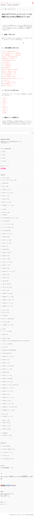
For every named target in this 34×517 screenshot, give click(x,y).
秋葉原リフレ (5, 107)
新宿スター (5, 186)
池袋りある (5, 280)
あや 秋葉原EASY (6, 67)
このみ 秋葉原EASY (7, 65)
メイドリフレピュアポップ (7, 224)
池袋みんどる (5, 268)
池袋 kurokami (5, 236)
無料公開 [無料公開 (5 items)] (28, 476)
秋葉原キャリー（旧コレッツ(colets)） (10, 384)
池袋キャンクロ (5, 258)
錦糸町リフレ (5, 110)
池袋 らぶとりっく (6, 239)
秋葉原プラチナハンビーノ (7, 397)
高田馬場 (5, 112)
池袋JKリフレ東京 (6, 252)
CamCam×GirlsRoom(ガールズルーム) (10, 217)
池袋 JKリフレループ (6, 233)
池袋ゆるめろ (5, 274)
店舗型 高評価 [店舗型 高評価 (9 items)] (15, 476)
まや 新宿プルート (7, 80)
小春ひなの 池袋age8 (6, 446)
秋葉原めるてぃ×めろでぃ (7, 403)
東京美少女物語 (5, 230)
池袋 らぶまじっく (6, 243)
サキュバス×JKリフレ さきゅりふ (9, 180)
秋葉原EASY (5, 372)
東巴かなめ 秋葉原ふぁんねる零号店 (10, 69)
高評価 (4, 151)
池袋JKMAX (5, 249)
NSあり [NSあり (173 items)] (7, 476)
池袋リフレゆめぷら (6, 287)
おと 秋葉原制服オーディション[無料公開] (11, 53)
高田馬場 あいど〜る (6, 435)
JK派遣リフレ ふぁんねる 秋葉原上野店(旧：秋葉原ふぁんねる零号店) (15, 340)
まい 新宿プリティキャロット (8, 452)
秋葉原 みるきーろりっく (7, 356)
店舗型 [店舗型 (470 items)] (11, 476)
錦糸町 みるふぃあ (6, 425)
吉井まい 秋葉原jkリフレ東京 (9, 76)
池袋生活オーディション (7, 302)
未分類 (4, 100)
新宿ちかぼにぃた (6, 189)
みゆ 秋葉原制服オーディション (9, 83)
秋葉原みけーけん (6, 400)
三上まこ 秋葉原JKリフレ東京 (9, 81)
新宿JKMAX (5, 183)
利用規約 (32, 514)
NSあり (4, 154)
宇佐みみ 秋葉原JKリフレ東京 (9, 60)
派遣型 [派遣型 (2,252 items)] (24, 476)
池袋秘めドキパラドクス (7, 306)
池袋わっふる (5, 290)
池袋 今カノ (5, 246)
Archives (2, 467)
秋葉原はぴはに (5, 394)
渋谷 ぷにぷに (5, 312)
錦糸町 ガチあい (6, 422)
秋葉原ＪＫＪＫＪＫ (6, 375)
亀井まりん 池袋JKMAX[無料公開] (10, 56)
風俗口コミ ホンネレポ (5, 165)
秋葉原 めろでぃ (6, 359)
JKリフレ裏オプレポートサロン (11, 3)
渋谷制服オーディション (7, 324)
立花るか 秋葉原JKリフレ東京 (8, 458)
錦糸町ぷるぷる (5, 428)
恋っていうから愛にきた (7, 227)
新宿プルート (5, 195)
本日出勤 (4, 161)
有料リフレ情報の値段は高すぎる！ (10, 51)
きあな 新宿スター (7, 62)
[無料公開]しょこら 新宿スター (9, 58)
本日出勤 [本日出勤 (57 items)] (20, 476)
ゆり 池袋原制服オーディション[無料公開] (11, 55)
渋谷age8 (4, 315)
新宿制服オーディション (7, 205)
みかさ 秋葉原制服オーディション (10, 74)
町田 (4, 105)
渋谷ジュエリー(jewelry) (7, 318)
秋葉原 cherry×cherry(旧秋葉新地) (9, 350)
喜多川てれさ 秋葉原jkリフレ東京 (9, 449)
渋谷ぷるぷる (5, 321)
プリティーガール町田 (7, 331)
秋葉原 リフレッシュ (6, 369)
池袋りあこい (5, 277)
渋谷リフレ (5, 103)
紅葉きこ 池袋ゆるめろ (7, 85)
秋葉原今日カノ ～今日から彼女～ (9, 406)
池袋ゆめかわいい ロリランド (8, 271)
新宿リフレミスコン (6, 202)
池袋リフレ (5, 101)
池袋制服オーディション (7, 296)
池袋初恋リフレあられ (7, 293)
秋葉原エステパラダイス (7, 381)
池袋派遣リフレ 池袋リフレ (8, 299)
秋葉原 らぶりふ (6, 362)
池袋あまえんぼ (5, 255)
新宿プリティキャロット (7, 192)
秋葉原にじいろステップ (7, 391)
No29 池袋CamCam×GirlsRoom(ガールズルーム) (13, 78)
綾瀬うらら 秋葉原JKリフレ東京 (9, 71)
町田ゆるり (5, 334)
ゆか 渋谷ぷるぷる (6, 455)
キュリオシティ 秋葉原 (7, 343)
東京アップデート (4, 504)
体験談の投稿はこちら (5, 142)
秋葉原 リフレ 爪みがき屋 (7, 365)
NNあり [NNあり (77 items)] (2, 476)
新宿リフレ (5, 98)
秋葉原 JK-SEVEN (6, 353)
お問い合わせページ (5, 496)
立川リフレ (5, 109)
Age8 (4, 214)
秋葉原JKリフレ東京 (6, 378)
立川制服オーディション (7, 416)
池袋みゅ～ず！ (5, 265)
